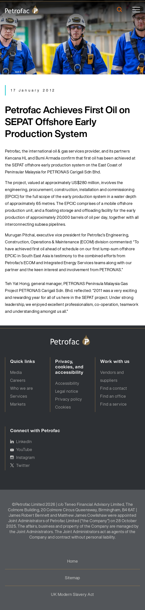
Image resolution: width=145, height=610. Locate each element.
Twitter (23, 465)
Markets (18, 404)
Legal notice (66, 391)
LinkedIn (24, 442)
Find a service (113, 404)
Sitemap (72, 578)
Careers (17, 380)
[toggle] (136, 9)
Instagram (25, 457)
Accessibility (67, 383)
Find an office (113, 396)
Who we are (21, 388)
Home (72, 561)
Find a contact (113, 388)
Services (18, 396)
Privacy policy (68, 399)
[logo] (22, 9)
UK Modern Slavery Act (72, 594)
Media (16, 372)
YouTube (24, 449)
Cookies (63, 407)
